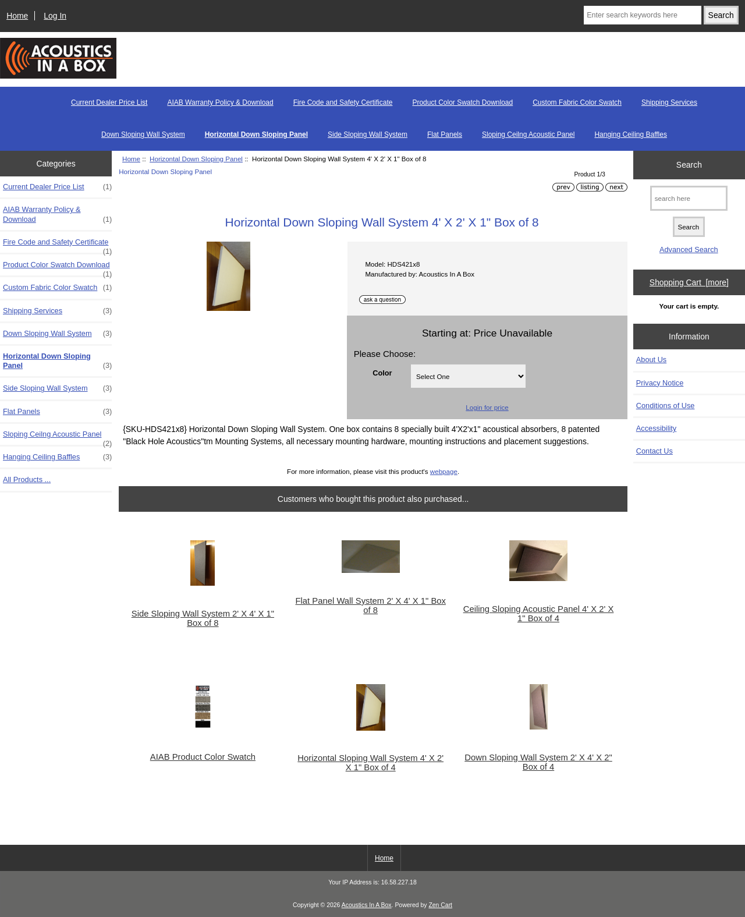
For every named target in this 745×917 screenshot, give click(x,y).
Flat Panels (444, 134)
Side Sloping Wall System (367, 134)
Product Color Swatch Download (462, 102)
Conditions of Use (665, 405)
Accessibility (656, 428)
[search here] (689, 198)
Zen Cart (440, 905)
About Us (651, 359)
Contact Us (654, 451)
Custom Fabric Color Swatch (577, 102)
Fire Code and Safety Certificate (343, 102)
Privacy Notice (659, 382)
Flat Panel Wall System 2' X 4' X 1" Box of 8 (371, 605)
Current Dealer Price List (109, 102)
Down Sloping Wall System (143, 134)
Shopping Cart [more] (689, 282)
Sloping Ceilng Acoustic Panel (528, 134)
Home (17, 15)
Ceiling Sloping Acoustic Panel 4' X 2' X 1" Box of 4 (538, 613)
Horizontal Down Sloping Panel (196, 158)
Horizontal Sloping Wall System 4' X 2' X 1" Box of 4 (370, 762)
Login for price (487, 407)
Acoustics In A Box (367, 905)
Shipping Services (669, 102)
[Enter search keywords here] (642, 15)
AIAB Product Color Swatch (203, 757)
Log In (55, 15)
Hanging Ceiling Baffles (630, 134)
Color (382, 373)
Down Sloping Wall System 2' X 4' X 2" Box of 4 (538, 762)
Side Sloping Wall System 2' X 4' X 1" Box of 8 (203, 618)
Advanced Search (688, 249)
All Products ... (27, 479)
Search (689, 164)
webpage (443, 471)
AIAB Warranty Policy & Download (220, 102)
